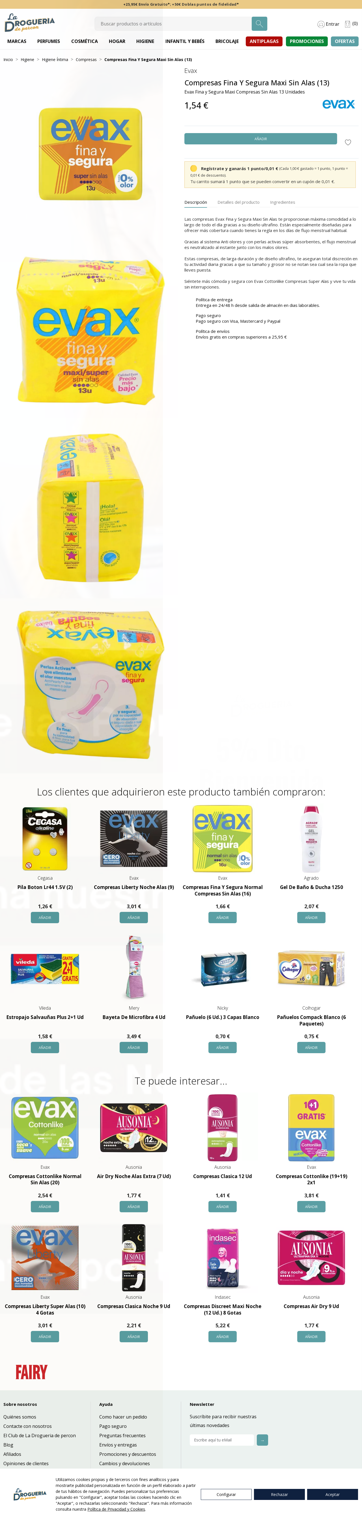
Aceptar (333, 1494)
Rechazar (279, 1494)
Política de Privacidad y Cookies (116, 1509)
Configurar (226, 1494)
